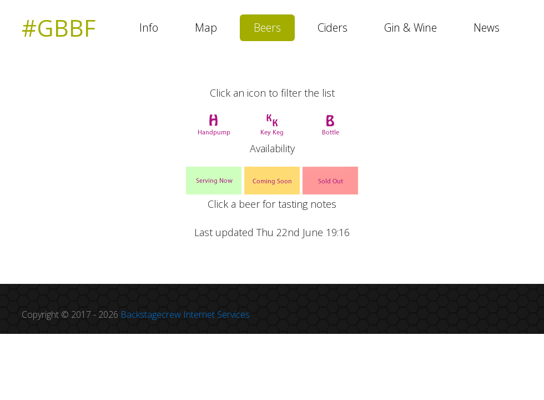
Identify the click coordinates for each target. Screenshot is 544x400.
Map (206, 27)
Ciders (332, 27)
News (487, 27)
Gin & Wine (410, 27)
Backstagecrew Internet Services (185, 314)
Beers (267, 27)
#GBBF (58, 27)
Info (148, 27)
